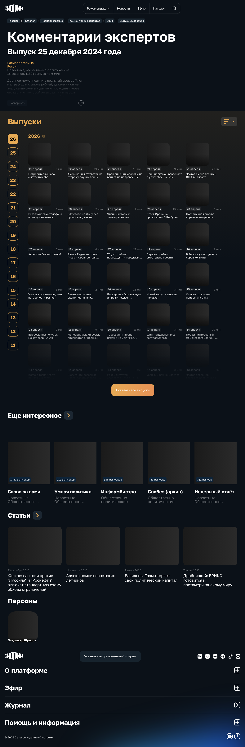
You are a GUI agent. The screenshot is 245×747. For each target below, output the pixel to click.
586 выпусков (113, 479)
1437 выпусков (20, 479)
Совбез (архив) (165, 491)
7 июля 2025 (191, 570)
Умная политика (72, 491)
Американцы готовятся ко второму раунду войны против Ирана (85, 177)
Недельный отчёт (214, 491)
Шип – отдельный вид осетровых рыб (161, 336)
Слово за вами (24, 491)
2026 (43, 136)
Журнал (122, 705)
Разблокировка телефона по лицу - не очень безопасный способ (45, 217)
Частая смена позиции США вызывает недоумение (201, 177)
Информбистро (118, 491)
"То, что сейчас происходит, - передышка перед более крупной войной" (124, 259)
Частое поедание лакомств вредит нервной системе (203, 378)
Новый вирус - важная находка (162, 296)
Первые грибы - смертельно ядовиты (160, 256)
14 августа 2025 (76, 570)
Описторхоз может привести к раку (198, 296)
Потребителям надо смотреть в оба (41, 175)
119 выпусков (66, 479)
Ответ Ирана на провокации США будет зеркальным (162, 217)
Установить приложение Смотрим (110, 656)
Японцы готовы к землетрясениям (118, 215)
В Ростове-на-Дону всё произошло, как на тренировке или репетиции (83, 218)
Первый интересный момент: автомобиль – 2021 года (200, 338)
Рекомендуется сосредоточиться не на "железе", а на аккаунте (123, 378)
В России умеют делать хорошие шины (201, 256)
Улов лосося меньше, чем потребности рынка (45, 296)
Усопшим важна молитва (163, 374)
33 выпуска (157, 479)
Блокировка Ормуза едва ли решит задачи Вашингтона (124, 297)
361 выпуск (204, 479)
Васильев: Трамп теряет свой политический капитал (151, 577)
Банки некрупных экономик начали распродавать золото (82, 297)
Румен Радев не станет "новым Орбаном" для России (83, 257)
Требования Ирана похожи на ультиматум (122, 336)
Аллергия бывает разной (44, 254)
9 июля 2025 (133, 570)
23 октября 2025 (18, 570)
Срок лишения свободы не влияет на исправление (124, 175)
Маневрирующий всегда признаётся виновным (84, 336)
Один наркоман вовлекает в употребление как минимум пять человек (164, 177)
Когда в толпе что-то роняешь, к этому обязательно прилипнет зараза (44, 379)
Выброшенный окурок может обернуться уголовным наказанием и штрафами (45, 339)
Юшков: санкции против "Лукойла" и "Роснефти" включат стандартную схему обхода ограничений (34, 582)
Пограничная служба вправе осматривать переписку (200, 217)
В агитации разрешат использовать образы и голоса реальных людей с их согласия (85, 379)
